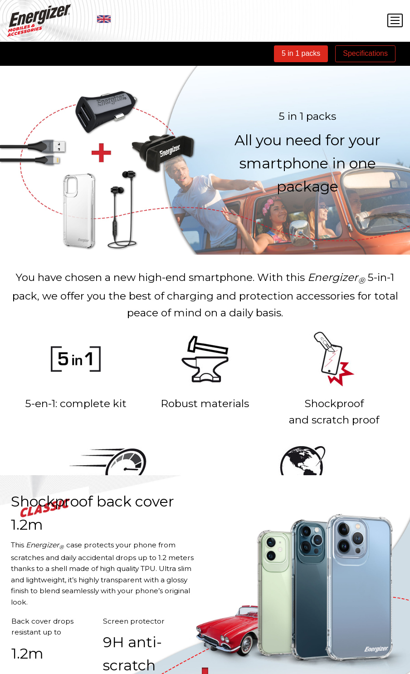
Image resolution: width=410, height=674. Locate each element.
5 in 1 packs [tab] (301, 53)
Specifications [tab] (365, 53)
